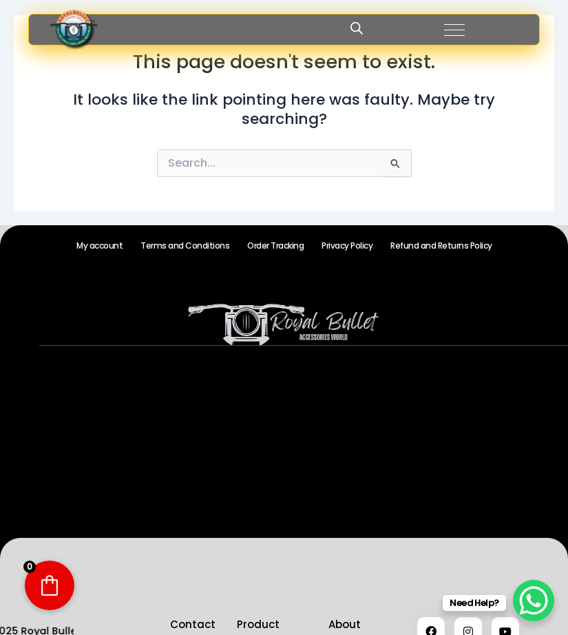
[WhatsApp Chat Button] (533, 600)
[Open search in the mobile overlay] (357, 28)
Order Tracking (275, 245)
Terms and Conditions (184, 245)
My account (99, 245)
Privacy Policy (347, 245)
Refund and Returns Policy (441, 245)
